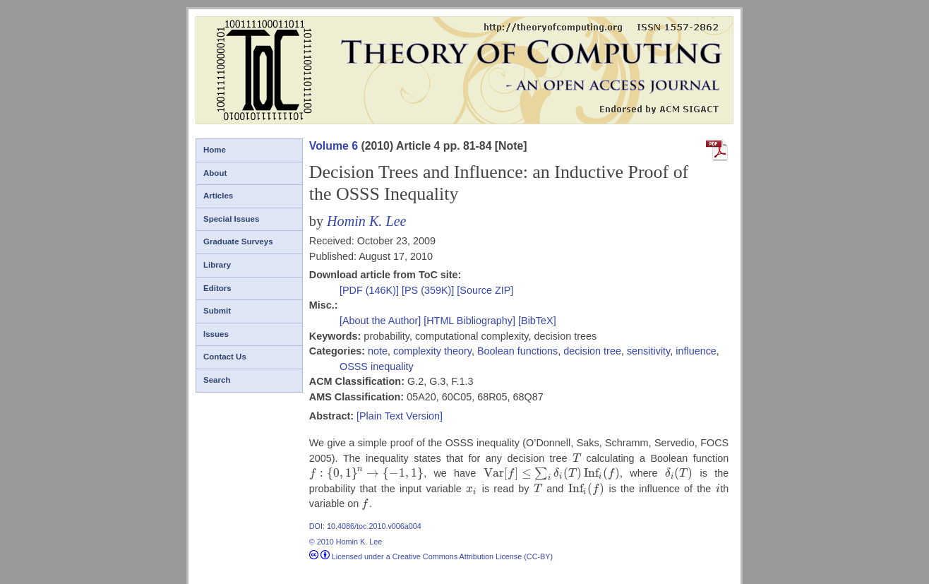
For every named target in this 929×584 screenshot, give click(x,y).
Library (217, 265)
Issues (216, 334)
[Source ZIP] (485, 290)
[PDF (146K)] (371, 290)
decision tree (592, 351)
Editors (217, 288)
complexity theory (432, 351)
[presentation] (577, 458)
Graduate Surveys (238, 241)
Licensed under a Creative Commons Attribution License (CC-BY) (431, 556)
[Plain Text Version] (399, 416)
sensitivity (648, 351)
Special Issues (231, 219)
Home (214, 149)
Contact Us (224, 356)
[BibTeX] (537, 320)
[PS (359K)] (429, 290)
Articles (218, 195)
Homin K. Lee (367, 221)
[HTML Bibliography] (469, 320)
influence (696, 351)
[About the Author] (382, 320)
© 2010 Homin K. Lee (345, 541)
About (215, 173)
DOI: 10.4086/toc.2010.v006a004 (365, 526)
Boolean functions (517, 351)
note (378, 351)
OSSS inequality (377, 366)
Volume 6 (333, 146)
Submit (217, 310)
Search (216, 380)
